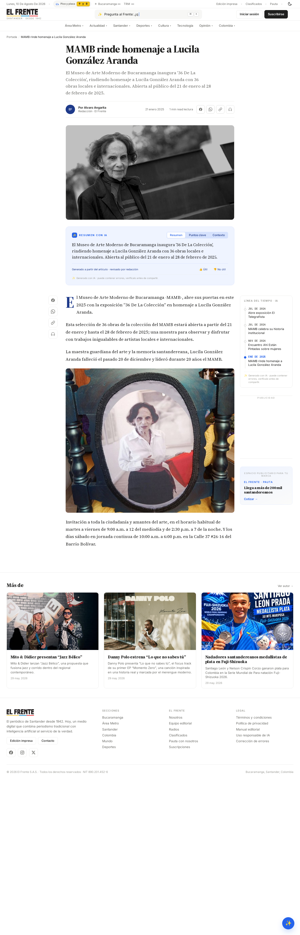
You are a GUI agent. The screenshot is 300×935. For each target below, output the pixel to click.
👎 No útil (220, 273)
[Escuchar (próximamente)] (230, 113)
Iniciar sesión (249, 16)
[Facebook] (11, 908)
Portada (12, 40)
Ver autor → (285, 741)
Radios (174, 885)
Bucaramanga (112, 873)
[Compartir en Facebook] (200, 113)
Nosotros (175, 873)
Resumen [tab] (176, 239)
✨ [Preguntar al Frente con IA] (288, 923)
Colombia (227, 29)
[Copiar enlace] (220, 113)
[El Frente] (33, 16)
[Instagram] (22, 908)
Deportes (144, 29)
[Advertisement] (150, 335)
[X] (33, 908)
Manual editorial (248, 885)
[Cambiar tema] (289, 4)
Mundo (107, 897)
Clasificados (254, 4)
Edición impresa (226, 4)
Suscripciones (179, 903)
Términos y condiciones (254, 873)
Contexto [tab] (219, 239)
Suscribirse (276, 16)
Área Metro (74, 29)
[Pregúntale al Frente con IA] (148, 16)
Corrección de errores (252, 897)
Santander (121, 29)
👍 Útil (203, 273)
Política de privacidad (252, 879)
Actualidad (98, 29)
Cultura (164, 29)
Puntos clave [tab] (197, 239)
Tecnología (185, 29)
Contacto (47, 896)
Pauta (274, 4)
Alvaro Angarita (95, 111)
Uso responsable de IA (253, 891)
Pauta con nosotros (183, 897)
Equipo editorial (180, 879)
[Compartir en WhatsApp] (210, 113)
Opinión (206, 29)
